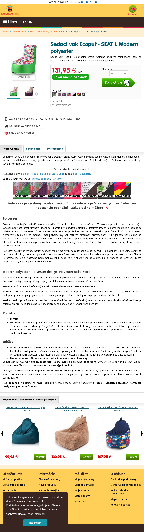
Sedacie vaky (20, 31)
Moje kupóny (82, 496)
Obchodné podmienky (123, 479)
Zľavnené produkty (49, 479)
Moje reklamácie (84, 484)
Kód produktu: (57, 101)
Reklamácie (9, 490)
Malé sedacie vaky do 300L (44, 31)
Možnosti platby (12, 479)
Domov (4, 31)
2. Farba (57, 90)
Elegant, (26, 173)
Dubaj (60, 173)
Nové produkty (47, 484)
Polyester (57, 178)
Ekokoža (35, 178)
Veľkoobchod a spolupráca (119, 492)
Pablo (35, 173)
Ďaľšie (36, 94)
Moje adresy (82, 490)
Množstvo (107, 68)
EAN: (52, 105)
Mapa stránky (119, 499)
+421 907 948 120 (58, 2)
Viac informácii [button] (37, 514)
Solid (43, 173)
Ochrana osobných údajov (126, 484)
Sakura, (51, 173)
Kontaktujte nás (120, 504)
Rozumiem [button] (35, 522)
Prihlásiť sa (81, 501)
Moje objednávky (85, 479)
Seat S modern (82, 173)
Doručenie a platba (14, 484)
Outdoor (45, 178)
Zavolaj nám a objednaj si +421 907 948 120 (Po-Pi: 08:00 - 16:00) (45, 118)
